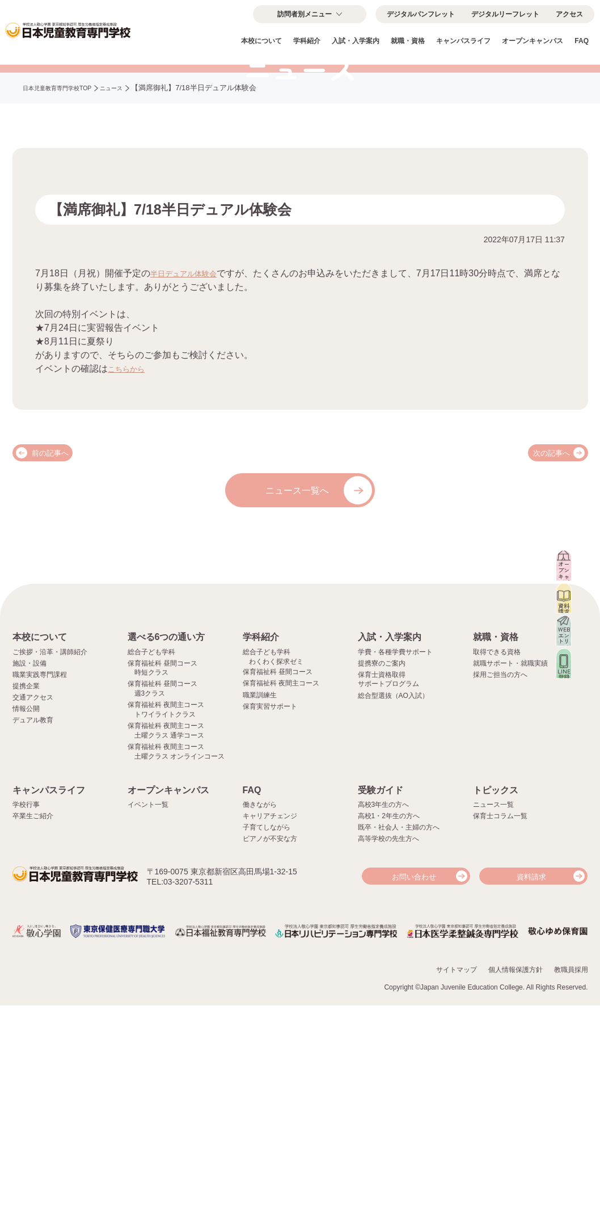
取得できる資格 (497, 876)
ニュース (135, 208)
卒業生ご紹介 (32, 1041)
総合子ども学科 (151, 876)
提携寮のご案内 (381, 887)
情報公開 (26, 933)
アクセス (569, 14)
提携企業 (26, 910)
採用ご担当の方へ (500, 899)
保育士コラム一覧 (500, 1041)
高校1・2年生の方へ (389, 1041)
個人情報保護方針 (515, 1193)
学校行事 (26, 1029)
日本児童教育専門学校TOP (67, 208)
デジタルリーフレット (505, 14)
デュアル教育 (32, 944)
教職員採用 (571, 1193)
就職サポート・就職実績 (510, 887)
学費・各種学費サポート (395, 876)
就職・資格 (408, 41)
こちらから (130, 489)
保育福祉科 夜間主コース (281, 908)
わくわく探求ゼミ (276, 886)
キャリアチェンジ (270, 1041)
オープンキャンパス (532, 41)
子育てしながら (266, 1052)
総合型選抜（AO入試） (393, 920)
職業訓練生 (260, 919)
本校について (261, 41)
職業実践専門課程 (39, 899)
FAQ (581, 41)
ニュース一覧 (493, 1029)
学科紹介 (306, 41)
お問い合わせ (414, 1101)
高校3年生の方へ (383, 1029)
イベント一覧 (148, 1029)
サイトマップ (456, 1193)
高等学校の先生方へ (388, 1063)
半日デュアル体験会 (191, 393)
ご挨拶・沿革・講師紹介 (49, 876)
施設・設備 (29, 887)
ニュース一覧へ (297, 611)
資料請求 (531, 1101)
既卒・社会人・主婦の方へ (399, 1052)
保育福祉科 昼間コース (277, 896)
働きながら (260, 1029)
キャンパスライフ (463, 41)
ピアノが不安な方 (270, 1063)
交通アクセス (32, 921)
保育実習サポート (270, 931)
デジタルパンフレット (421, 14)
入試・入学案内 (355, 41)
